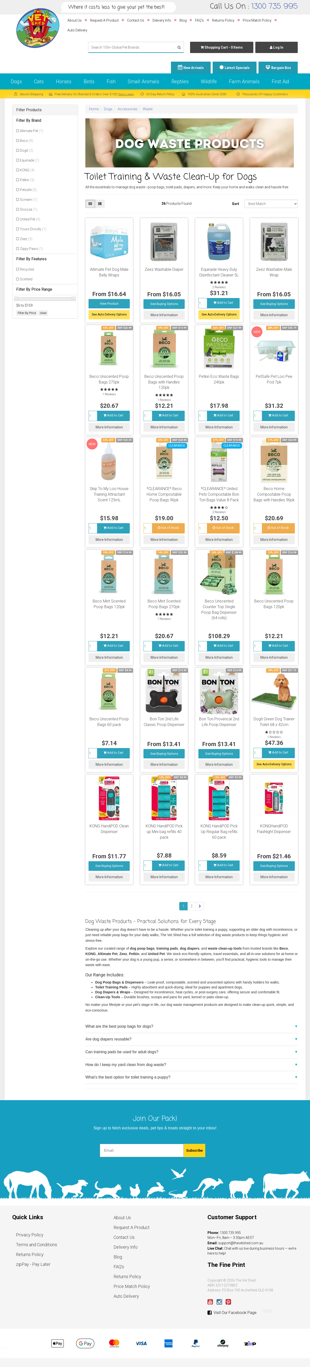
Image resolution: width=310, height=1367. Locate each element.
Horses (63, 81)
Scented (26, 279)
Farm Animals (244, 81)
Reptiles (180, 81)
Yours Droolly (33, 229)
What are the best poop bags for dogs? (119, 1026)
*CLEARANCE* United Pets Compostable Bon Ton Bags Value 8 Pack (219, 494)
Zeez (26, 239)
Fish (111, 81)
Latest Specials (237, 68)
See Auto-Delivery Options (219, 314)
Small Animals (143, 81)
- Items (222, 47)
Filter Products (29, 110)
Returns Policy (223, 20)
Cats (39, 81)
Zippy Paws (31, 249)
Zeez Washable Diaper (164, 269)
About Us (74, 20)
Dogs (16, 81)
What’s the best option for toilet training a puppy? (127, 1077)
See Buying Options (164, 304)
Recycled (27, 269)
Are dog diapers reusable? (108, 1039)
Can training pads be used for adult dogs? (121, 1052)
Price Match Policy (257, 20)
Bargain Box (281, 68)
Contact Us (135, 20)
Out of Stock (168, 528)
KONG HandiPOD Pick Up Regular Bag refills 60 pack (219, 832)
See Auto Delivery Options (109, 314)
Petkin (27, 180)
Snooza (28, 209)
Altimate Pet (31, 131)
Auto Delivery (77, 30)
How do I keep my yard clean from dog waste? (125, 1065)
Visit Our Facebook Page (232, 1312)
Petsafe (28, 190)
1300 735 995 (274, 6)
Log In (276, 47)
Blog (183, 20)
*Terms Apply (125, 94)
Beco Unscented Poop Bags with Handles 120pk (164, 382)
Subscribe (194, 1150)
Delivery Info (162, 20)
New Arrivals (193, 68)
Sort (235, 204)
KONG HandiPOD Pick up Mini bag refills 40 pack (164, 832)
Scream (28, 200)
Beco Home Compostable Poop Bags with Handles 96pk (274, 494)
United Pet (30, 219)
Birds (89, 81)
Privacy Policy (29, 1234)
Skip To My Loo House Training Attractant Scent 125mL (109, 494)
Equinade (29, 160)
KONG (27, 170)
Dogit (26, 150)
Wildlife (209, 81)
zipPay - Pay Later (33, 1264)
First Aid (280, 81)
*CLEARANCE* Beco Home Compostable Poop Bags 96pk (164, 494)
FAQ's (199, 20)
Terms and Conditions (36, 1244)
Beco (26, 141)
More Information (164, 315)
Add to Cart (223, 302)
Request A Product (104, 20)
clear (43, 313)
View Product (109, 303)
